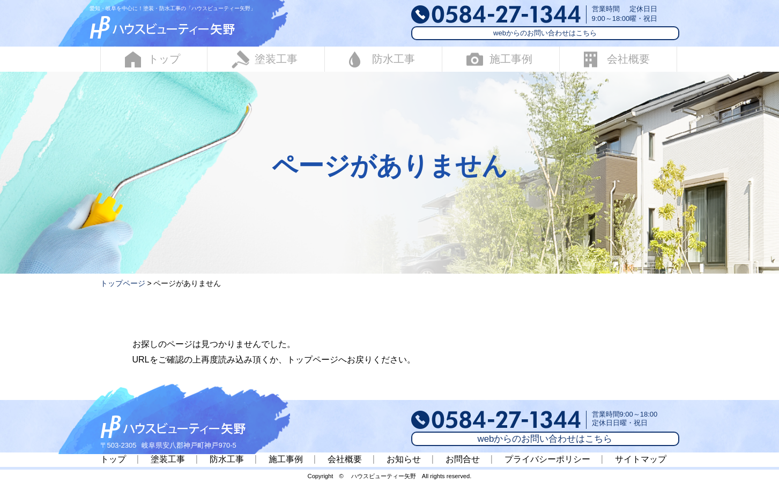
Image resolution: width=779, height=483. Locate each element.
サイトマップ (640, 459)
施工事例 (499, 59)
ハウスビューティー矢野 (383, 476)
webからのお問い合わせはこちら (545, 33)
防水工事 (382, 59)
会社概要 (617, 59)
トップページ (122, 283)
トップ (152, 59)
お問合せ (463, 459)
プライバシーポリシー (547, 459)
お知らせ (404, 459)
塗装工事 (265, 59)
